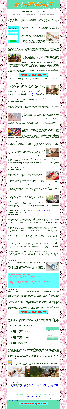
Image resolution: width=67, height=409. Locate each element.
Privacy (58, 400)
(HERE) (32, 265)
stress (53, 131)
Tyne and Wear (13, 384)
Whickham (52, 386)
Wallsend (39, 384)
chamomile (24, 56)
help (26, 24)
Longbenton (56, 384)
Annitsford (25, 386)
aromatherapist (39, 40)
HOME (43, 8)
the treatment (23, 41)
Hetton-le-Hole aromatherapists (15, 291)
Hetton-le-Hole (33, 93)
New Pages (11, 400)
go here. (23, 263)
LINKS (46, 8)
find (11, 318)
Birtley (34, 385)
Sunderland (52, 385)
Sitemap (8, 400)
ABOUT (49, 8)
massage (9, 49)
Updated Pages (16, 400)
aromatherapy (35, 19)
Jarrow (13, 386)
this (16, 271)
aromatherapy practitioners (24, 384)
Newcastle (39, 385)
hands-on (45, 51)
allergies (45, 132)
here (42, 322)
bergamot (39, 56)
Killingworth (50, 384)
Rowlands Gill (45, 385)
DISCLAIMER (57, 8)
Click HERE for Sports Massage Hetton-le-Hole (42, 210)
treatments (35, 21)
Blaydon (30, 385)
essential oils (41, 53)
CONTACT (52, 8)
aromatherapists (16, 321)
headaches (39, 132)
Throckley (10, 385)
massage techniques (33, 45)
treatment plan (34, 39)
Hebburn (44, 384)
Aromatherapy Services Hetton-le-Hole (21, 325)
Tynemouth (46, 386)
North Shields (24, 385)
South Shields (16, 385)
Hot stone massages (12, 162)
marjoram (29, 56)
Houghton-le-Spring (33, 386)
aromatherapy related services (38, 304)
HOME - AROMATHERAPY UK (33, 396)
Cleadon (34, 384)
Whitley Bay (19, 386)
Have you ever (23, 19)
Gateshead (57, 386)
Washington (41, 386)
